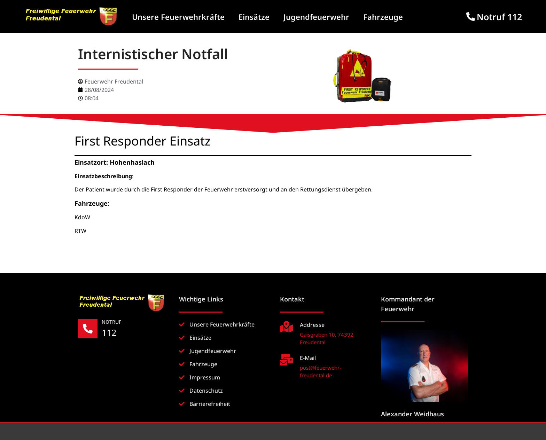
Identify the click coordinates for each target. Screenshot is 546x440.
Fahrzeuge (383, 16)
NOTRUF (111, 322)
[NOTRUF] (88, 328)
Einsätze (254, 16)
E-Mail (308, 358)
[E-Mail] (286, 359)
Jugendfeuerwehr (316, 16)
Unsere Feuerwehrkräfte (178, 16)
